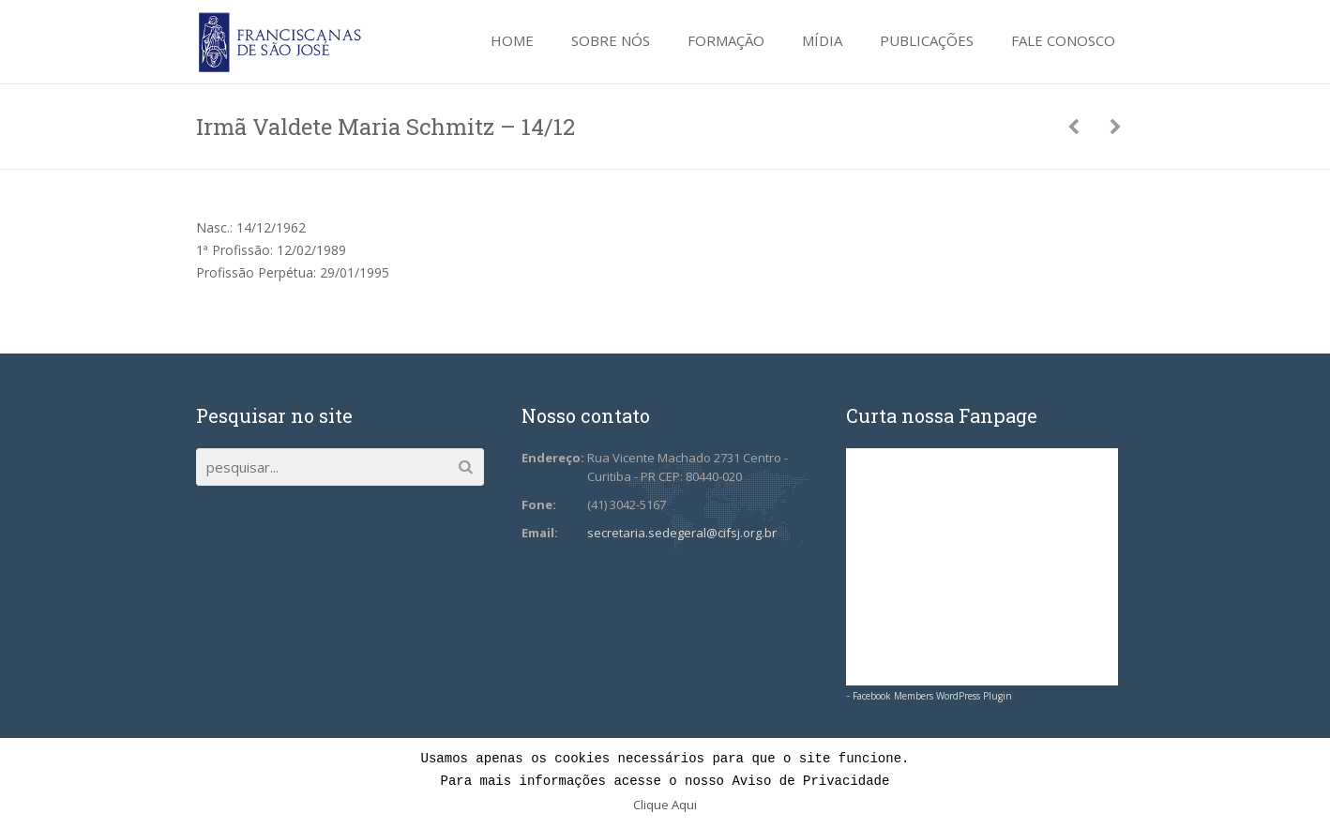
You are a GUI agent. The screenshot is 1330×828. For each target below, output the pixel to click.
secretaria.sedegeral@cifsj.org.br (682, 532)
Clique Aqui (665, 804)
